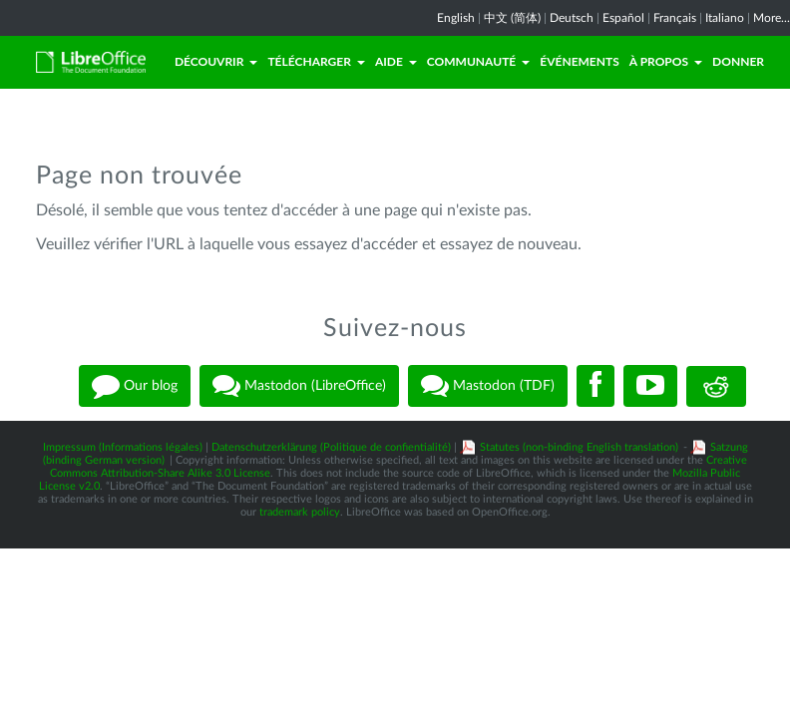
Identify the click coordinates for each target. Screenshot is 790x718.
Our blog (135, 386)
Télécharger (316, 61)
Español (623, 18)
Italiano (724, 18)
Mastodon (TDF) (488, 386)
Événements (579, 61)
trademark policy (299, 512)
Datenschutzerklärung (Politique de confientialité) (331, 447)
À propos (665, 61)
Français (674, 18)
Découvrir (216, 61)
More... (771, 18)
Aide (396, 61)
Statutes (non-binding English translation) (579, 447)
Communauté (478, 61)
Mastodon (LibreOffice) (299, 386)
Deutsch (571, 18)
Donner (738, 61)
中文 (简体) (512, 18)
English (456, 18)
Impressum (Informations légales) (122, 447)
